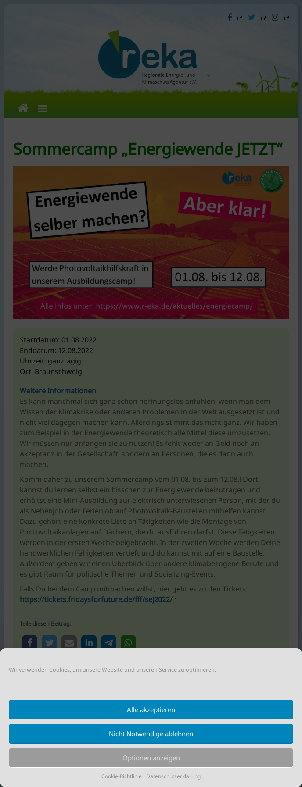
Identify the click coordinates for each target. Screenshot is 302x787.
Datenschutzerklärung (173, 776)
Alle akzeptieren (151, 709)
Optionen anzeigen (151, 757)
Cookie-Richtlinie (121, 776)
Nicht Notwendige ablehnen (151, 733)
